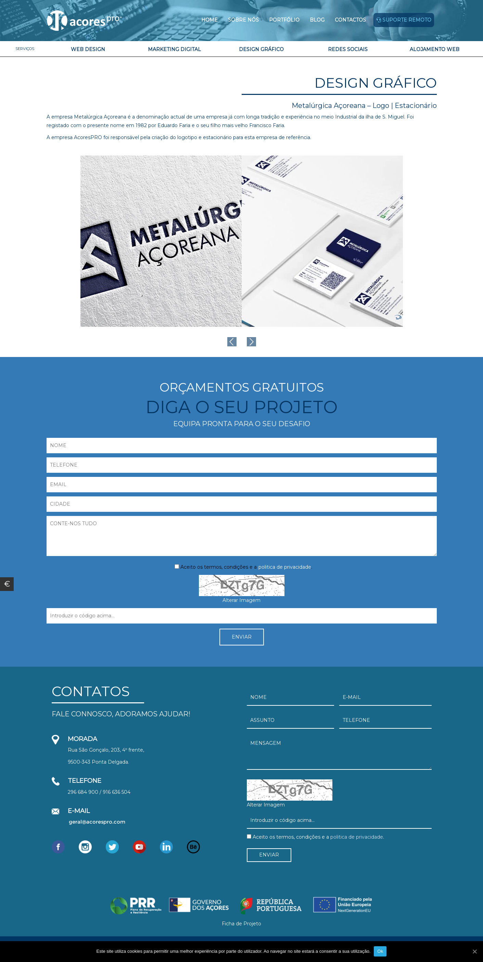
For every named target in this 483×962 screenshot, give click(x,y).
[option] (161, 241)
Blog (317, 20)
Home (209, 20)
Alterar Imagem (241, 600)
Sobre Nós (243, 20)
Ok (380, 951)
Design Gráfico (261, 49)
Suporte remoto (403, 20)
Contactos (350, 20)
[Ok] (474, 951)
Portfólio (284, 20)
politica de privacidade (284, 567)
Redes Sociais (348, 49)
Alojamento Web (434, 49)
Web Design (88, 49)
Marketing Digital (174, 49)
